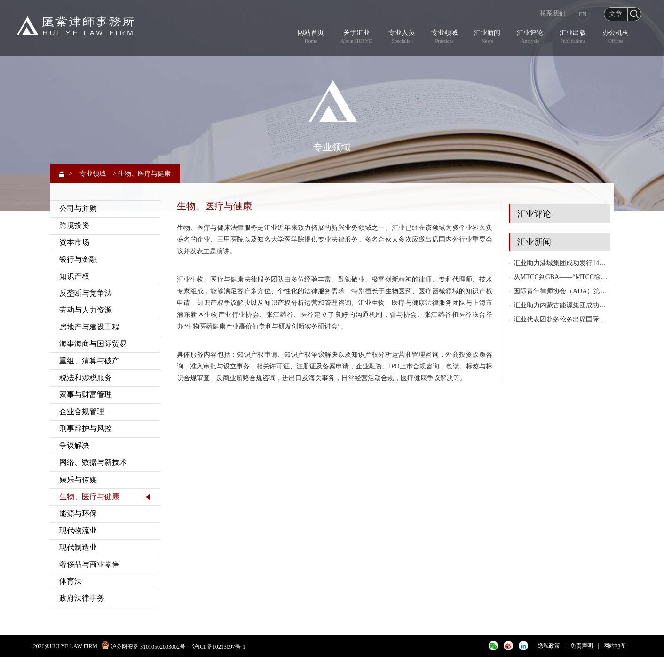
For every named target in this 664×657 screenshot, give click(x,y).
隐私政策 (549, 645)
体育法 (70, 581)
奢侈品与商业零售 (89, 564)
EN (582, 14)
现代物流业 (78, 530)
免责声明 (581, 645)
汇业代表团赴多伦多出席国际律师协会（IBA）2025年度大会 (562, 319)
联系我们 (552, 13)
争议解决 (74, 445)
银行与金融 (78, 259)
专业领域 (92, 173)
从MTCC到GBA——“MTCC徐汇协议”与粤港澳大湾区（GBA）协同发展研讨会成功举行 (562, 277)
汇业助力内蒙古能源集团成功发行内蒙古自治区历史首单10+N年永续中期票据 (562, 305)
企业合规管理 (81, 411)
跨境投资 (74, 225)
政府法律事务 (81, 598)
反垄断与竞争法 (85, 293)
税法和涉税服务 (85, 378)
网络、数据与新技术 (93, 462)
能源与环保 (78, 513)
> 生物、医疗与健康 (142, 173)
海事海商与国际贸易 (93, 344)
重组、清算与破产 (89, 361)
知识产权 (74, 276)
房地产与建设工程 (89, 327)
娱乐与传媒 (78, 480)
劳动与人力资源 (85, 310)
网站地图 (614, 645)
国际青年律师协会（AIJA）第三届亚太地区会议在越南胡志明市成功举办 (562, 291)
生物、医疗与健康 (89, 497)
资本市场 (74, 242)
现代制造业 (78, 547)
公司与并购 (78, 208)
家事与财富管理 (85, 395)
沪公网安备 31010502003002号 (148, 646)
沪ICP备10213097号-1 (218, 646)
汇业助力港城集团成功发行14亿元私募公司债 (562, 262)
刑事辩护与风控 (85, 428)
